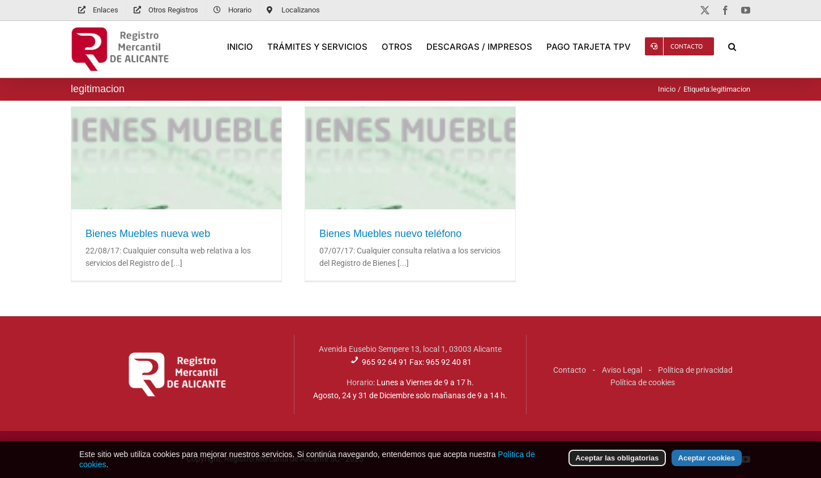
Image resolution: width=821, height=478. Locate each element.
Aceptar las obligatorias (616, 462)
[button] (732, 46)
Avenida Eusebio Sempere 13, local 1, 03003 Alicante (410, 349)
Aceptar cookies (706, 462)
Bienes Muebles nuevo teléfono (390, 233)
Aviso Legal (622, 369)
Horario (360, 382)
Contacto (569, 369)
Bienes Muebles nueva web (147, 233)
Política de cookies (642, 382)
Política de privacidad (695, 369)
